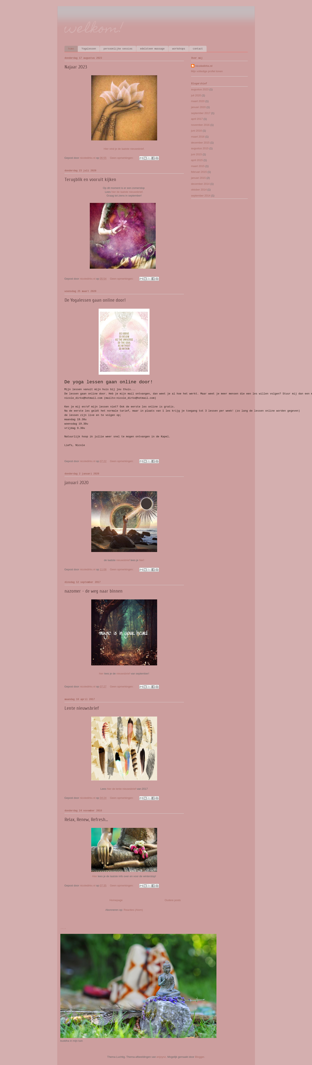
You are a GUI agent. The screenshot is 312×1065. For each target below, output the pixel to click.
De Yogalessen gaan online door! (95, 300)
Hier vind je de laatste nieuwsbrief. (124, 148)
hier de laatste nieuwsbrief (127, 191)
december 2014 (200, 183)
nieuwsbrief (123, 560)
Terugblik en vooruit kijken (90, 179)
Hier (95, 876)
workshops (178, 48)
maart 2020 (198, 101)
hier (101, 673)
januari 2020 (76, 482)
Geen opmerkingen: (122, 157)
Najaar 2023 (75, 67)
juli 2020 (196, 95)
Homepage (116, 900)
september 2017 (200, 113)
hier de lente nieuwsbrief (121, 788)
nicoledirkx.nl (204, 65)
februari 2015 (199, 171)
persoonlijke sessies (118, 48)
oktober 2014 (199, 189)
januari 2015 (198, 177)
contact (198, 48)
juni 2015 (196, 154)
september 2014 (200, 195)
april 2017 (197, 118)
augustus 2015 (200, 148)
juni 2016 (196, 130)
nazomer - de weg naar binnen (93, 591)
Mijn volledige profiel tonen (207, 71)
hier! (141, 560)
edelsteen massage (152, 48)
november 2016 (200, 124)
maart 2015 (198, 166)
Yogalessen (89, 48)
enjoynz (161, 1056)
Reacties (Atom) (133, 909)
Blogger (199, 1056)
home (71, 48)
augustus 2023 (200, 89)
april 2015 (197, 160)
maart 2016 (198, 136)
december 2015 (200, 142)
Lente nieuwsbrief (81, 708)
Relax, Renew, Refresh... (86, 819)
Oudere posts (173, 900)
